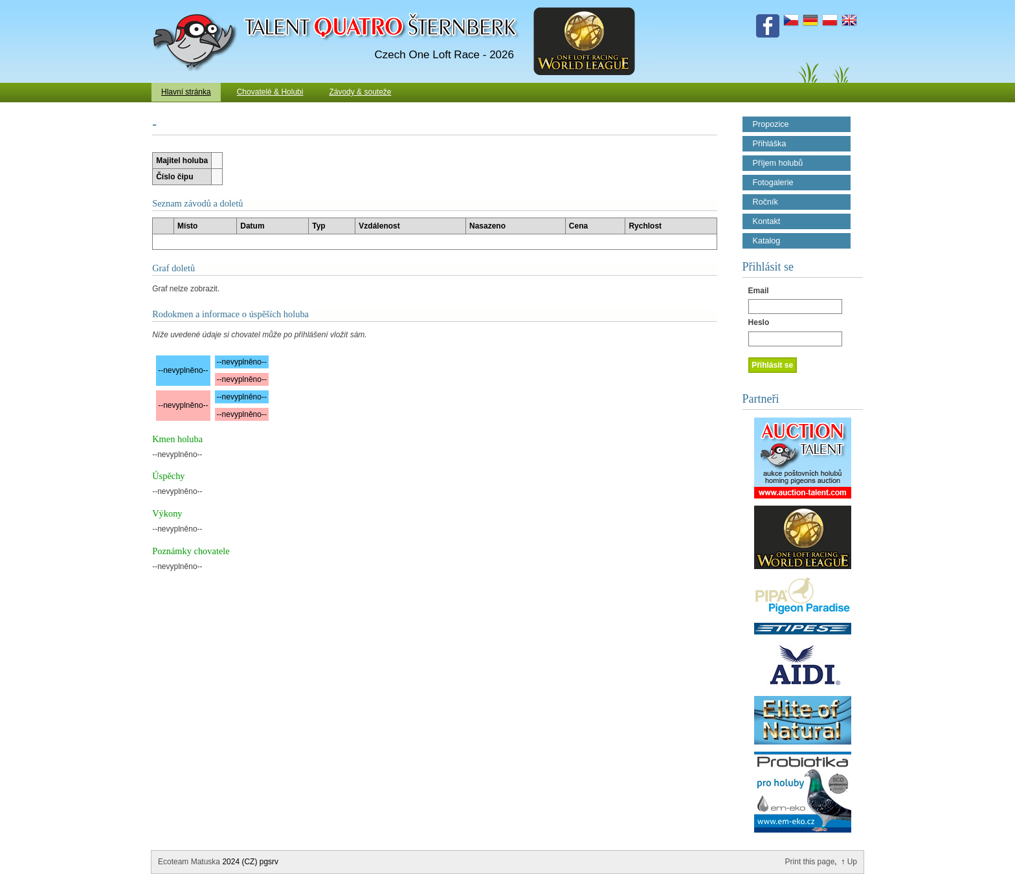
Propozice (771, 124)
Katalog (767, 240)
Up (852, 861)
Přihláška (769, 143)
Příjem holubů (778, 163)
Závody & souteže (360, 91)
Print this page (810, 861)
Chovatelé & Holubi (270, 91)
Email (758, 290)
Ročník (765, 202)
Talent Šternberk (197, 6)
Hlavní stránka (186, 91)
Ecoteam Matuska (189, 861)
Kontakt (767, 221)
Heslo (759, 322)
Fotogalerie (773, 182)
